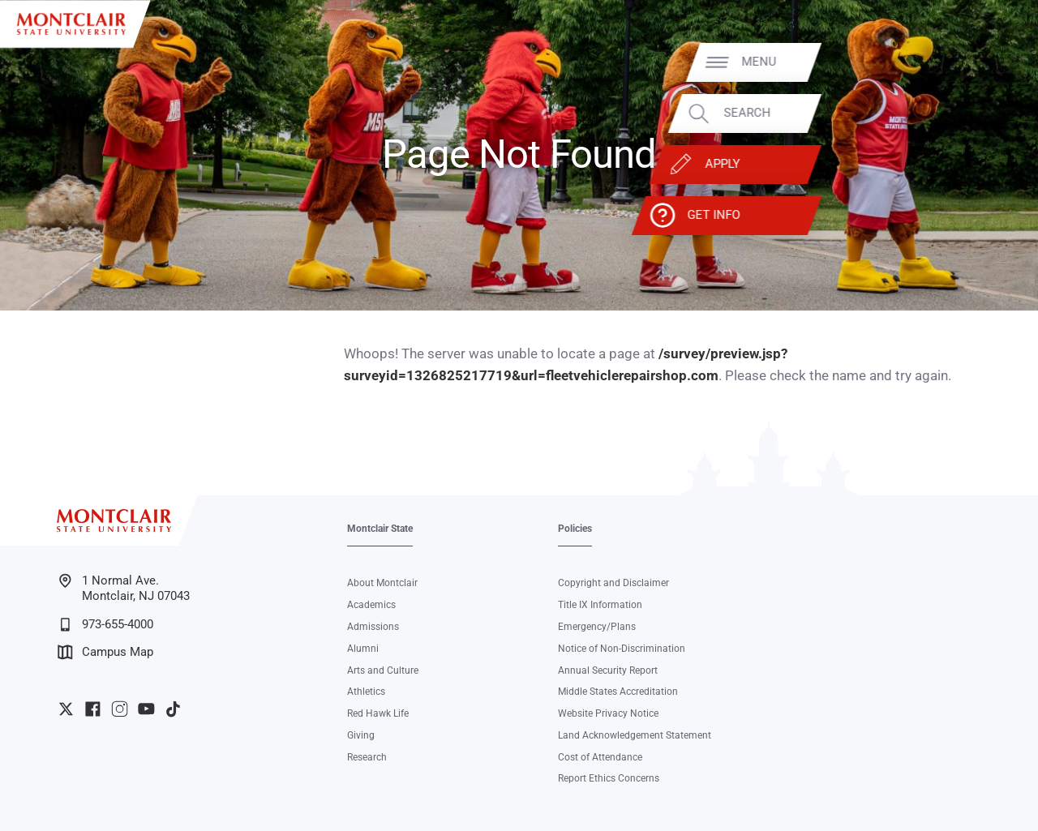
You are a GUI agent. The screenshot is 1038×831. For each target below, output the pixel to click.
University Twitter (66, 708)
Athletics (366, 691)
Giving (361, 735)
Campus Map (105, 652)
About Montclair (382, 583)
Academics (371, 604)
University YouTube (146, 708)
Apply (954, 164)
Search (978, 113)
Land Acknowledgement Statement (634, 735)
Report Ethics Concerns (608, 778)
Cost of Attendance (600, 757)
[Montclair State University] (71, 24)
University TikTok (173, 708)
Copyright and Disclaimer (613, 583)
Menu (991, 62)
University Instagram (119, 708)
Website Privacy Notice (608, 713)
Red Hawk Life (378, 713)
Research (367, 757)
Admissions (373, 626)
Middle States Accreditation (618, 691)
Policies (575, 528)
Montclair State (380, 528)
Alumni (363, 648)
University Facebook (92, 708)
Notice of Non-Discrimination (621, 648)
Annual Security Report (608, 670)
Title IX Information (600, 604)
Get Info (945, 215)
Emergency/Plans (597, 626)
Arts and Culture (382, 670)
